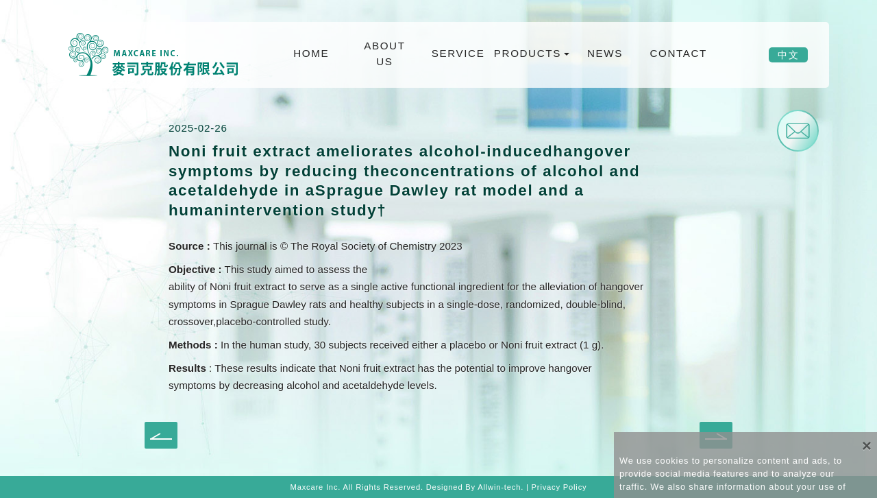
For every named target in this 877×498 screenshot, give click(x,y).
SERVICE (458, 53)
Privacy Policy (559, 487)
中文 (788, 54)
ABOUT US (384, 53)
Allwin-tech (499, 487)
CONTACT (678, 53)
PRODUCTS (528, 53)
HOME (311, 53)
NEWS (605, 53)
